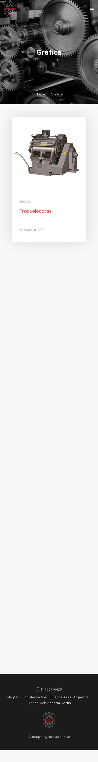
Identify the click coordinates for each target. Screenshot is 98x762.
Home (40, 94)
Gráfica (25, 201)
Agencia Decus (59, 703)
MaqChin (30, 229)
